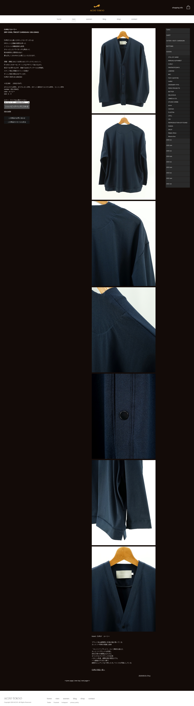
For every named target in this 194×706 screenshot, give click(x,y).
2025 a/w (169, 145)
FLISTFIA (171, 112)
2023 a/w (169, 167)
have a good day (173, 78)
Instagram (65, 702)
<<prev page (69, 681)
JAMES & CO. (172, 98)
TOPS (168, 30)
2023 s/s (169, 173)
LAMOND (171, 71)
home (59, 19)
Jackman (171, 109)
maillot (170, 81)
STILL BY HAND (173, 57)
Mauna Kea (171, 136)
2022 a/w (169, 178)
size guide (7, 111)
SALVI (170, 129)
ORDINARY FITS (173, 85)
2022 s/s (169, 184)
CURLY (170, 64)
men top (77, 681)
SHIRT (168, 35)
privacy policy (74, 702)
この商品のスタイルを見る (17, 122)
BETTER (171, 91)
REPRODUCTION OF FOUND (177, 122)
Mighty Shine (172, 133)
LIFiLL (170, 116)
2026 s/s (169, 140)
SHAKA (170, 126)
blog (104, 19)
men (73, 19)
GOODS (169, 51)
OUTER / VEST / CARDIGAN (175, 40)
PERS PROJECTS (174, 88)
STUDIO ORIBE (173, 102)
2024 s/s (169, 162)
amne (170, 105)
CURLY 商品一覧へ (98, 670)
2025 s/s (169, 151)
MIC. (169, 74)
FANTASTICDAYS (174, 67)
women (89, 19)
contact (134, 19)
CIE (169, 119)
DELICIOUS (172, 95)
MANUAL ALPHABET (175, 60)
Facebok (56, 702)
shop (119, 19)
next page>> (85, 681)
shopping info (177, 8)
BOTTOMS (169, 46)
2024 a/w (169, 156)
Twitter (49, 702)
